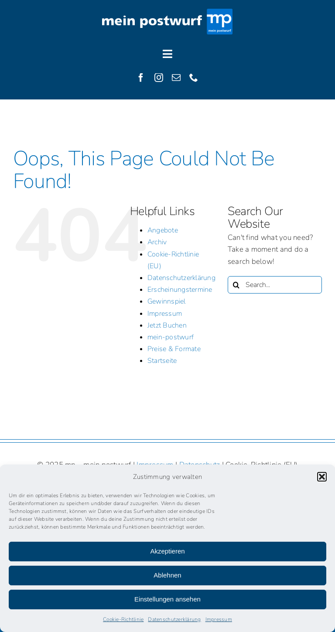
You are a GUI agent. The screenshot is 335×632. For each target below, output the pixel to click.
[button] (322, 476)
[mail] (176, 77)
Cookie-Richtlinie (123, 619)
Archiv (157, 242)
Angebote (162, 230)
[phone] (193, 77)
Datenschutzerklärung (174, 619)
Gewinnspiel (166, 301)
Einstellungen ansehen (167, 599)
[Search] (236, 285)
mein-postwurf (170, 337)
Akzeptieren (167, 551)
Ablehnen (167, 575)
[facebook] (141, 77)
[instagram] (158, 77)
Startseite (162, 361)
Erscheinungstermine (179, 289)
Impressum (218, 619)
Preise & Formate (174, 349)
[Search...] (275, 285)
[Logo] (167, 12)
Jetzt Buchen (167, 325)
